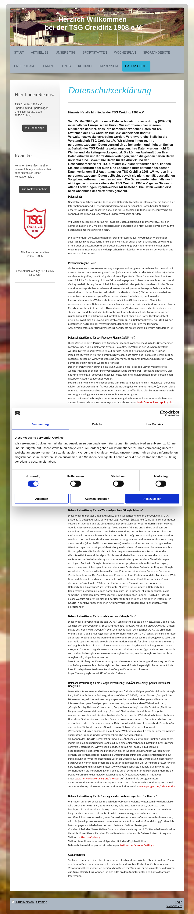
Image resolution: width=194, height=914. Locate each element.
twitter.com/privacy (89, 837)
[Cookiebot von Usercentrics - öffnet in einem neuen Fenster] (162, 413)
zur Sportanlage (34, 127)
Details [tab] (97, 424)
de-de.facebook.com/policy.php (155, 402)
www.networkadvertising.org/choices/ (97, 778)
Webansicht (174, 906)
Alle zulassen (152, 498)
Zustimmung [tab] (40, 424)
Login (178, 902)
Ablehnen (41, 498)
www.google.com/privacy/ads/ (157, 786)
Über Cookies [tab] (154, 424)
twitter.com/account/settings (137, 845)
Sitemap (41, 902)
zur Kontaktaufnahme (34, 189)
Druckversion (23, 902)
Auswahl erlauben (97, 498)
